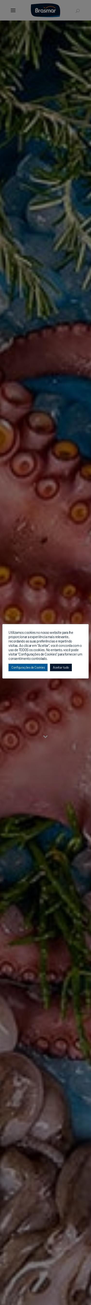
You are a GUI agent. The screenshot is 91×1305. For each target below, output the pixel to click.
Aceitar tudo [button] (61, 667)
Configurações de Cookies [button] (28, 667)
